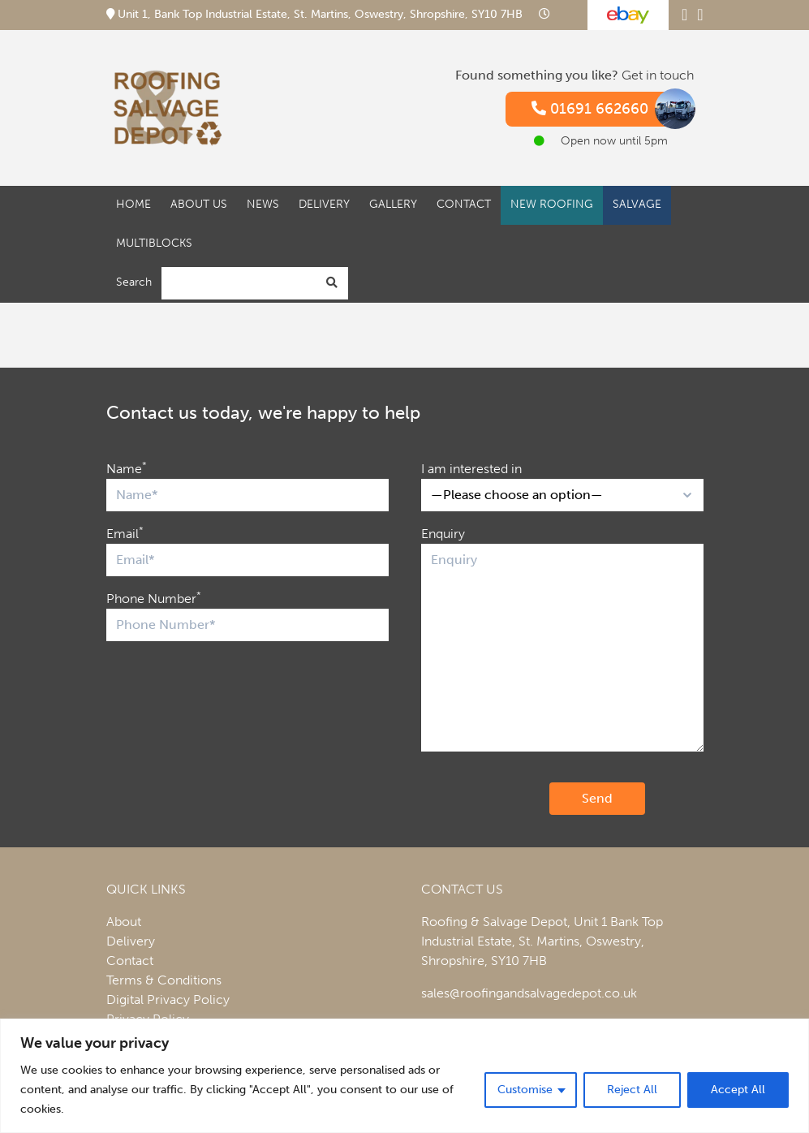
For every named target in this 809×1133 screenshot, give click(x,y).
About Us (198, 204)
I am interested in (471, 468)
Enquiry (443, 533)
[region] (404, 1076)
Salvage (637, 204)
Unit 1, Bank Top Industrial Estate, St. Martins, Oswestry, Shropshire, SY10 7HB (316, 14)
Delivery (324, 204)
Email (125, 532)
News (263, 204)
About (123, 921)
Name (126, 467)
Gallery (393, 204)
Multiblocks (154, 243)
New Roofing (551, 204)
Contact (464, 204)
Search (134, 282)
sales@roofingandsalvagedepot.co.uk (529, 993)
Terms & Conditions (164, 980)
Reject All (632, 1089)
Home (133, 204)
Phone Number (153, 597)
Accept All (738, 1089)
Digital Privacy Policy (168, 999)
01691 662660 (606, 109)
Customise (525, 1089)
